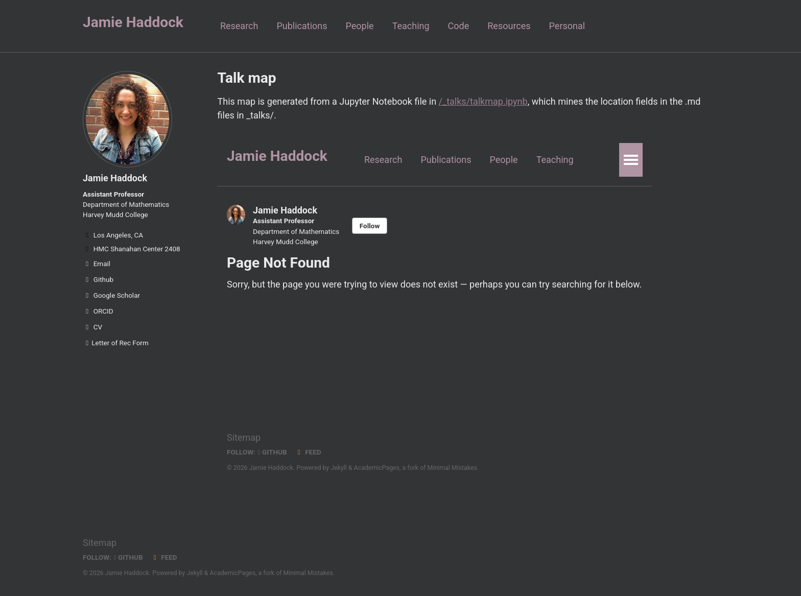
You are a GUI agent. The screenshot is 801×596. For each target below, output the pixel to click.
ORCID (98, 311)
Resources (508, 25)
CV (92, 327)
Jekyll (194, 573)
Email (96, 263)
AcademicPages (232, 573)
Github (98, 279)
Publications (301, 25)
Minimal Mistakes (308, 573)
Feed (164, 557)
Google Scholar (111, 295)
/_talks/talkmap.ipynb (483, 101)
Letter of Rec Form (116, 343)
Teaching (411, 25)
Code (458, 25)
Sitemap (99, 542)
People (360, 25)
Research (239, 25)
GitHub (128, 557)
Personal (567, 25)
